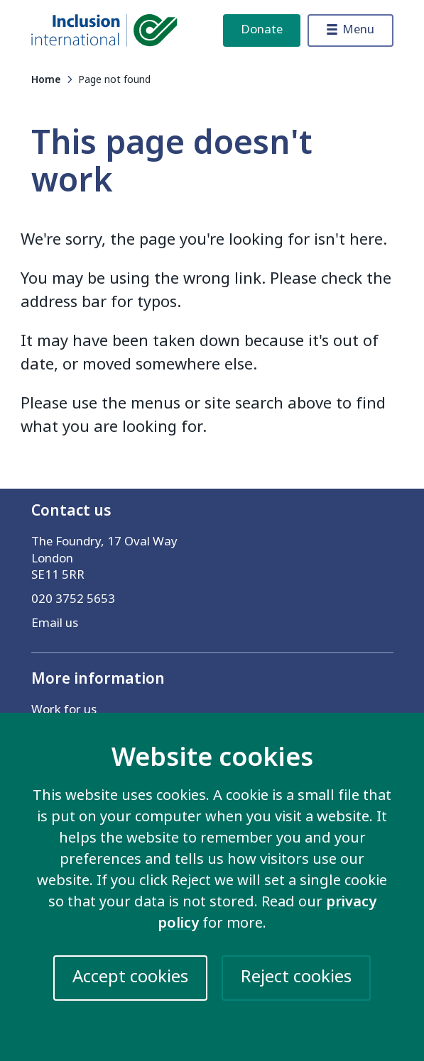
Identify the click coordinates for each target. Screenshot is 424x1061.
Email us (54, 623)
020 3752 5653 (73, 599)
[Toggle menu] (350, 30)
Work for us (64, 709)
